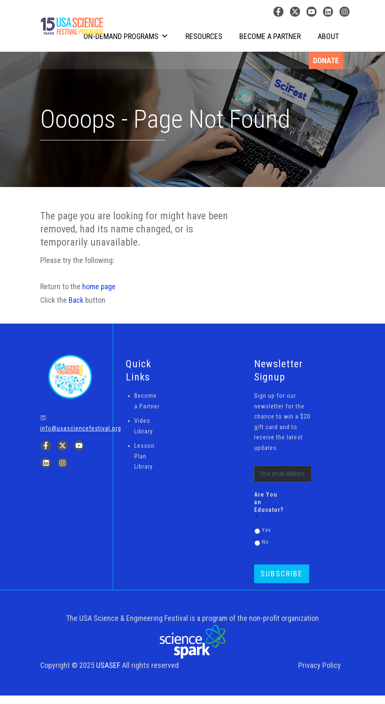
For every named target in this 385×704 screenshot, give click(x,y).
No (265, 542)
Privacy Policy (319, 665)
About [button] (328, 36)
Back (76, 300)
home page (99, 286)
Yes (266, 530)
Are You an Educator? (267, 506)
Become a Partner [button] (270, 36)
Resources (204, 36)
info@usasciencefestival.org (80, 428)
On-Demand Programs (126, 36)
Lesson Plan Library (144, 456)
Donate (326, 60)
